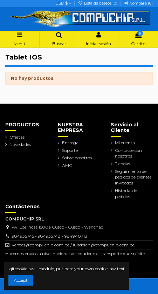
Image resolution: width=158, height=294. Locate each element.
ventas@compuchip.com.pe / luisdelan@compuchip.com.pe (73, 244)
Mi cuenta (125, 142)
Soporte (70, 150)
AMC (67, 165)
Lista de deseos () (98, 3)
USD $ (63, 3)
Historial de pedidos (126, 193)
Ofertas (17, 137)
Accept (21, 280)
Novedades (20, 144)
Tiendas (122, 163)
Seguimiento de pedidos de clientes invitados (133, 177)
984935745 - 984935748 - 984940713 (49, 236)
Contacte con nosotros (128, 153)
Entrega (70, 142)
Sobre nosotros (77, 157)
